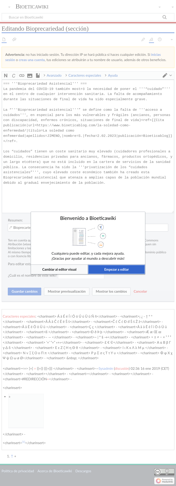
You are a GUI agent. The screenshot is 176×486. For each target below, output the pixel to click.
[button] (59, 269)
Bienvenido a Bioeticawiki (88, 218)
